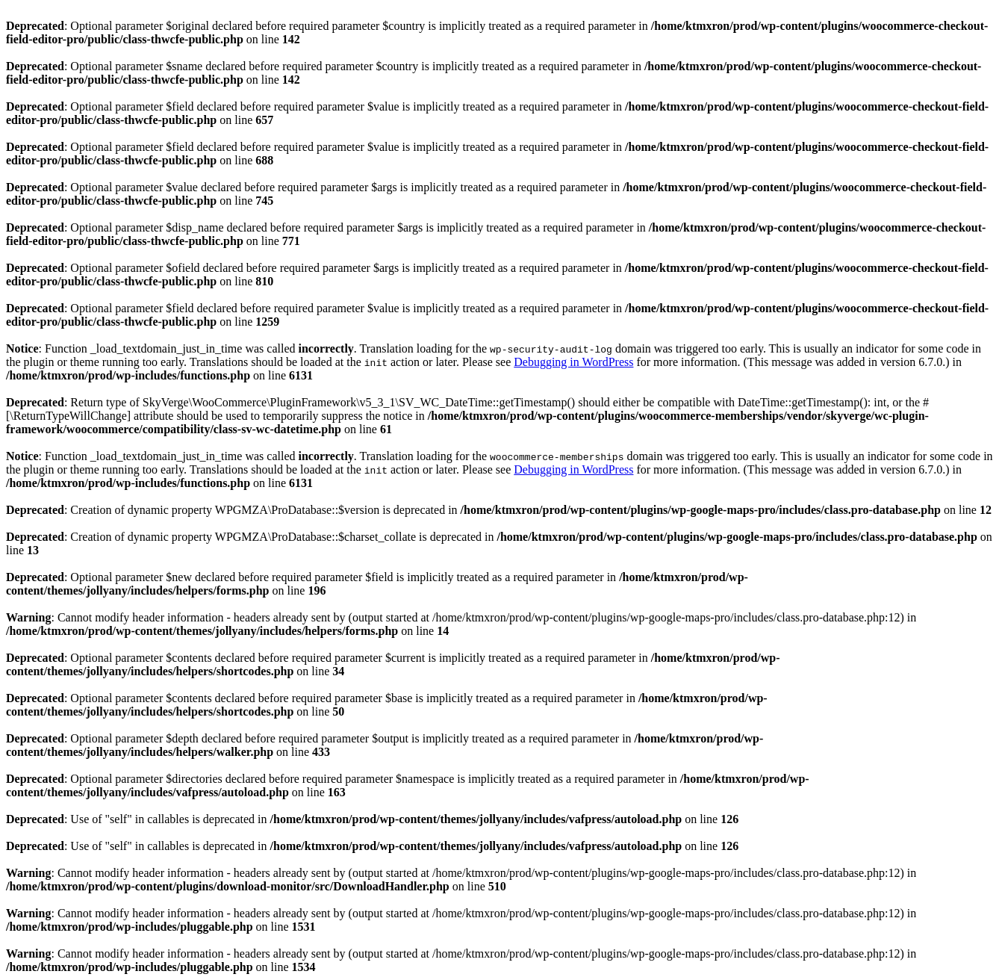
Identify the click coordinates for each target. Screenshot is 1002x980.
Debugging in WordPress (573, 362)
